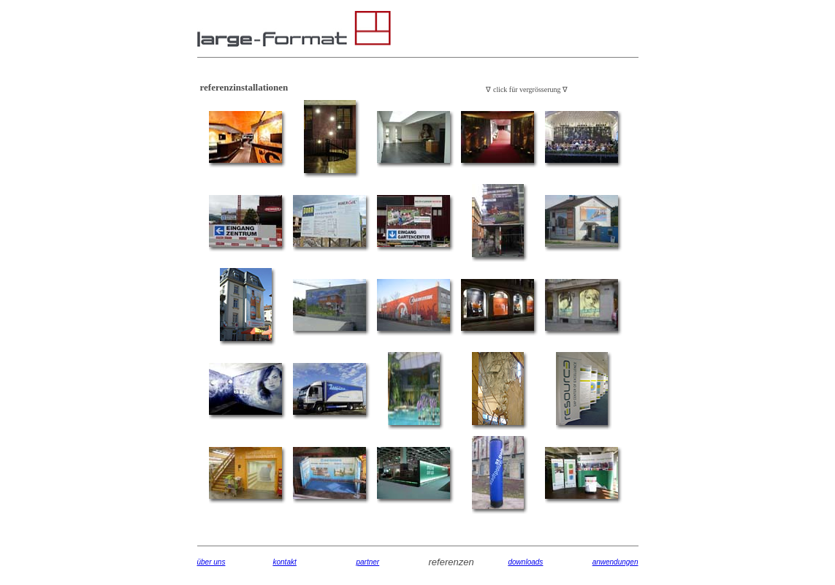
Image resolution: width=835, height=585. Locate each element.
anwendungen (615, 562)
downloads (526, 562)
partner (368, 562)
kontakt (285, 562)
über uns (211, 562)
